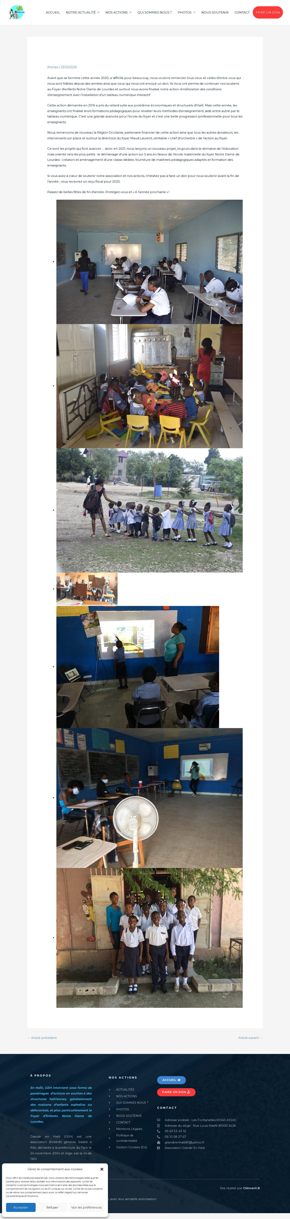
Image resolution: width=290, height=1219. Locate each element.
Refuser (52, 1207)
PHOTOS (185, 15)
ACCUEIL (53, 15)
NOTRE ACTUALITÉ (81, 15)
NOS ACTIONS (117, 15)
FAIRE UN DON (268, 15)
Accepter (20, 1207)
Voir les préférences (86, 1207)
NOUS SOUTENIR (215, 15)
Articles (53, 72)
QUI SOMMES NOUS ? (155, 15)
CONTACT (242, 15)
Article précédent (43, 1043)
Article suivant (249, 1043)
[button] (102, 1169)
